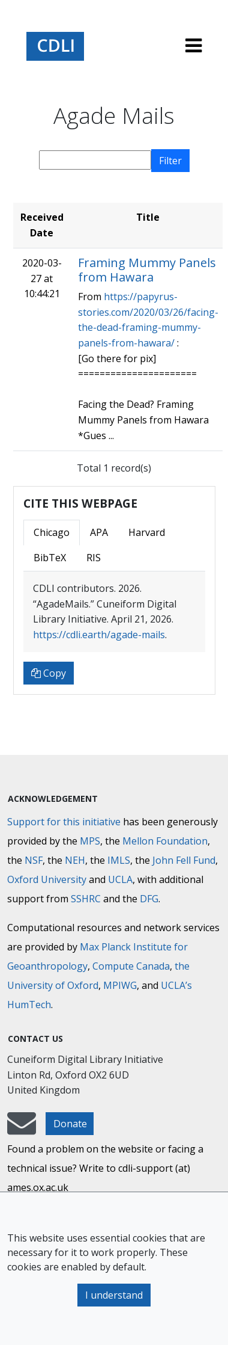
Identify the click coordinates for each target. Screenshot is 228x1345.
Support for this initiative (64, 821)
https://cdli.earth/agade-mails (99, 634)
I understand (114, 1295)
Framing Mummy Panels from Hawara (147, 269)
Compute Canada (131, 966)
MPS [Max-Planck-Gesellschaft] (90, 841)
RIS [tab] (93, 557)
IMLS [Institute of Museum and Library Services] (118, 860)
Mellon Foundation (165, 841)
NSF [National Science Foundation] (34, 860)
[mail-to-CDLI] (21, 1129)
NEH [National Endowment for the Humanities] (75, 860)
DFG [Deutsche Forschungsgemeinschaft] (149, 898)
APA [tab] (99, 532)
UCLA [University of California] (120, 879)
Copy (48, 673)
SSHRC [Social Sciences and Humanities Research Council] (86, 898)
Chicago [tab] (52, 532)
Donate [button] (70, 1123)
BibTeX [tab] (50, 557)
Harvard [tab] (146, 532)
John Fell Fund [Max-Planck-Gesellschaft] (183, 860)
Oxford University (46, 879)
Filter (170, 160)
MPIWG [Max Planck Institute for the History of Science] (120, 985)
